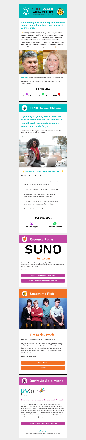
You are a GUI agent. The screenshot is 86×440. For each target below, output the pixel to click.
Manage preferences (43, 434)
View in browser (63, 3)
